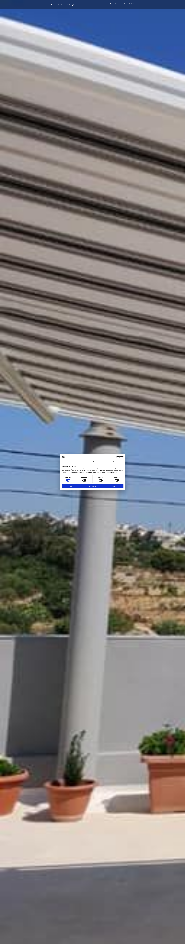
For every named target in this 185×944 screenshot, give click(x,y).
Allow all (113, 486)
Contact (131, 4)
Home (112, 4)
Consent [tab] (71, 461)
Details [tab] (92, 461)
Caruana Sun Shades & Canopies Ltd (64, 5)
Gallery (125, 4)
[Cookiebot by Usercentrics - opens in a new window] (117, 457)
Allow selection (92, 486)
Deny (71, 486)
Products (118, 4)
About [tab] (114, 461)
